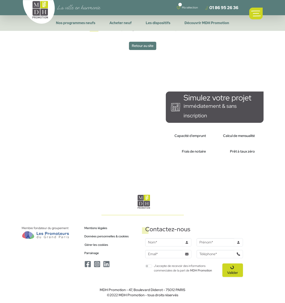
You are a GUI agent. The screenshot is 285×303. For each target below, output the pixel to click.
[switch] (148, 266)
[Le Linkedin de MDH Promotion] (106, 263)
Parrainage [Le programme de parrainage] (91, 253)
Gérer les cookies (96, 245)
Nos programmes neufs (75, 23)
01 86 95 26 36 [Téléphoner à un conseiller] (221, 7)
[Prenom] (215, 242)
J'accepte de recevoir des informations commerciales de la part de (183, 268)
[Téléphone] (215, 254)
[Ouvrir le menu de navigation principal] (256, 13)
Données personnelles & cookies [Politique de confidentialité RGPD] (106, 236)
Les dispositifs (158, 23)
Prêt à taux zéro (242, 151)
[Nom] (164, 242)
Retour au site (142, 45)
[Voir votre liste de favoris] (187, 8)
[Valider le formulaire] (232, 270)
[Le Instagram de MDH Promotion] (97, 263)
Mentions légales (95, 228)
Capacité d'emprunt (190, 135)
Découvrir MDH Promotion (206, 23)
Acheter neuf (120, 23)
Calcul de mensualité (239, 135)
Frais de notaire (194, 151)
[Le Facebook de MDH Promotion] (88, 263)
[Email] (164, 254)
